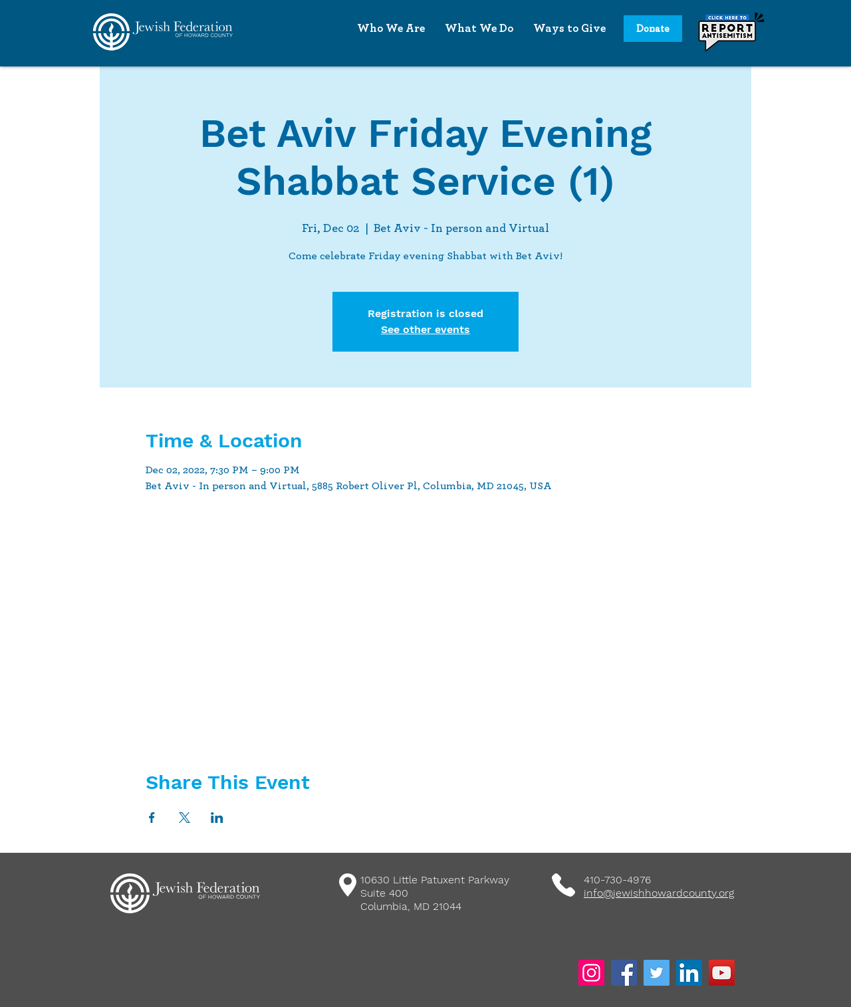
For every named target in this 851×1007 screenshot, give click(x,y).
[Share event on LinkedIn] (217, 817)
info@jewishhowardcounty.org (659, 893)
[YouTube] (722, 973)
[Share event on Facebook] (152, 817)
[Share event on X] (184, 817)
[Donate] (653, 28)
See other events (425, 329)
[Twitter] (656, 973)
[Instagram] (591, 973)
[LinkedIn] (689, 973)
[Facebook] (624, 973)
